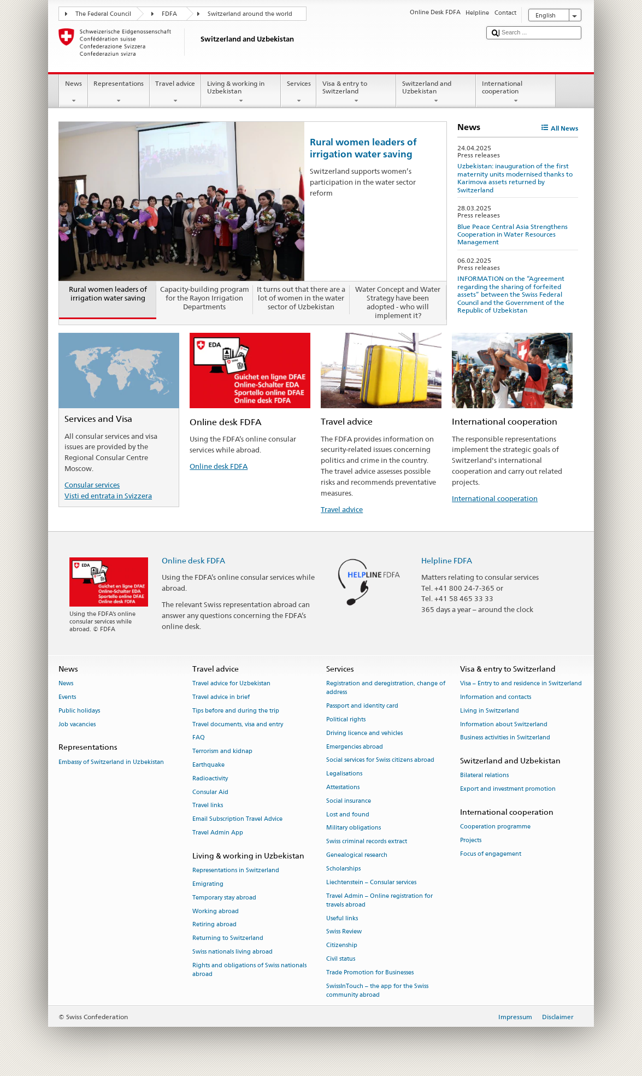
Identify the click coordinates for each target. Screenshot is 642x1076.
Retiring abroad (214, 924)
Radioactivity (210, 778)
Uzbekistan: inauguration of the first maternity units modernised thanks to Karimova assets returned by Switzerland (515, 177)
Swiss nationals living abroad (232, 951)
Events (67, 697)
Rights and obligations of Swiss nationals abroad (249, 970)
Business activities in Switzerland (505, 738)
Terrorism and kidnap (222, 751)
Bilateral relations (484, 775)
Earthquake (208, 764)
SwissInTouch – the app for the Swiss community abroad (377, 990)
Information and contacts (495, 697)
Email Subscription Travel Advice (237, 819)
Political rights (346, 719)
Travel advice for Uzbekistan (231, 683)
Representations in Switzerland (235, 870)
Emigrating (207, 883)
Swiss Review (344, 932)
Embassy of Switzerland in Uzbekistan (111, 762)
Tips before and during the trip (235, 710)
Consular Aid (210, 792)
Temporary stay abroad (224, 897)
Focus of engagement (490, 853)
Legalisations (344, 774)
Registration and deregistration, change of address (385, 688)
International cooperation (515, 92)
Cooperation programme (495, 827)
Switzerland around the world (250, 13)
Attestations (343, 787)
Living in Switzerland (489, 710)
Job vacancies (77, 724)
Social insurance (348, 800)
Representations (119, 92)
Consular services (92, 484)
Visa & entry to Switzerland (356, 92)
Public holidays (79, 710)
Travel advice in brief (221, 697)
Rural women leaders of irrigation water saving (363, 148)
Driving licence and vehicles (364, 733)
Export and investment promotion (508, 789)
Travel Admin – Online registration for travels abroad (379, 900)
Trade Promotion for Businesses (370, 972)
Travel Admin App (217, 832)
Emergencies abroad (354, 746)
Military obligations (353, 828)
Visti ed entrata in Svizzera (108, 495)
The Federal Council (103, 13)
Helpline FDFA (446, 560)
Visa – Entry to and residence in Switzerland (521, 683)
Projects (470, 840)
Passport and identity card (362, 706)
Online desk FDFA (219, 466)
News (73, 92)
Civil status (340, 958)
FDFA (169, 13)
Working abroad (215, 911)
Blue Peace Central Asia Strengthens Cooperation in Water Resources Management (512, 234)
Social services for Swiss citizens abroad (380, 760)
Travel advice (175, 92)
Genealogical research (356, 855)
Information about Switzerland (503, 724)
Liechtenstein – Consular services (371, 882)
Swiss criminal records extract (366, 841)
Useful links (342, 918)
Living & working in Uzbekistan (241, 92)
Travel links (207, 805)
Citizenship (341, 945)
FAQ (198, 738)
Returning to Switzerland (227, 938)
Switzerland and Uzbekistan (436, 92)
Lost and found (347, 814)
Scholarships (343, 868)
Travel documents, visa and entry (237, 724)
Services (298, 92)
